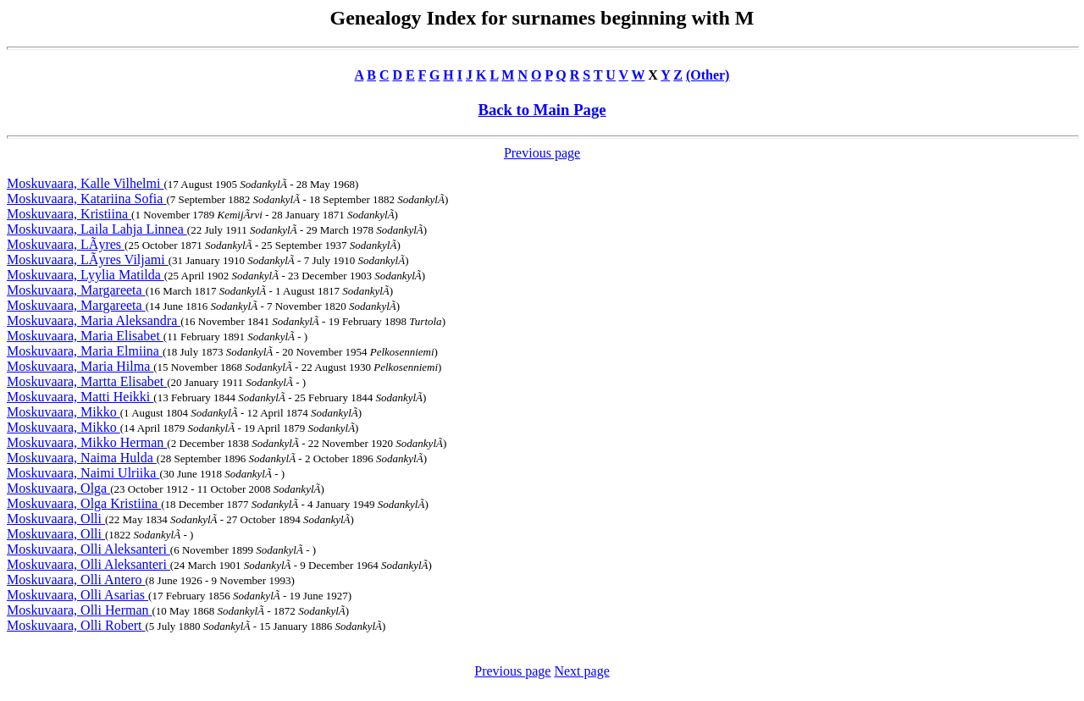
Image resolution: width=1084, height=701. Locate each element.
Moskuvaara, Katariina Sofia (86, 198)
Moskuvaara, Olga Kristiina (84, 503)
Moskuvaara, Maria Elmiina (85, 351)
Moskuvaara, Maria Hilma (80, 366)
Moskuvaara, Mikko (63, 412)
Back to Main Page (542, 110)
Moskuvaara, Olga (58, 488)
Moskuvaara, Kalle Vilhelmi (85, 183)
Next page (581, 671)
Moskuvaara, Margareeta (76, 290)
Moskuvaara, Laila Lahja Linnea (97, 229)
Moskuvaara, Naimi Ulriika (83, 473)
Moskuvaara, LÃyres (65, 244)
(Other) (708, 75)
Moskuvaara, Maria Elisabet (85, 335)
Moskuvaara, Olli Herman (79, 610)
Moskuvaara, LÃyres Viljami (88, 259)
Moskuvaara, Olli (56, 518)
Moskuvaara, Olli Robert (76, 625)
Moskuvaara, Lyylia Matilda (85, 275)
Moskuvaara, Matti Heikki (80, 396)
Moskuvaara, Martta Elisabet (87, 381)
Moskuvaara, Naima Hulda (82, 457)
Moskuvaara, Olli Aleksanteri (88, 549)
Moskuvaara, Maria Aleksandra (93, 320)
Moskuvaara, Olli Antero (76, 579)
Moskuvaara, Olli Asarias (77, 595)
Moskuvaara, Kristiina (69, 214)
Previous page (542, 153)
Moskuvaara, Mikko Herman (87, 442)
